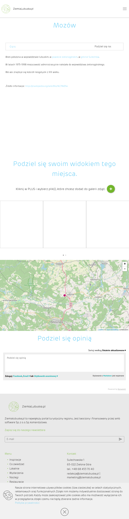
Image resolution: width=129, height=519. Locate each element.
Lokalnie (14, 468)
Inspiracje (15, 459)
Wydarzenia (16, 473)
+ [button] (125, 264)
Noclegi (13, 477)
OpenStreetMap (112, 330)
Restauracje (16, 481)
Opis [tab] (13, 46)
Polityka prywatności (27, 502)
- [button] (125, 269)
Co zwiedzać (16, 464)
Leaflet (100, 330)
